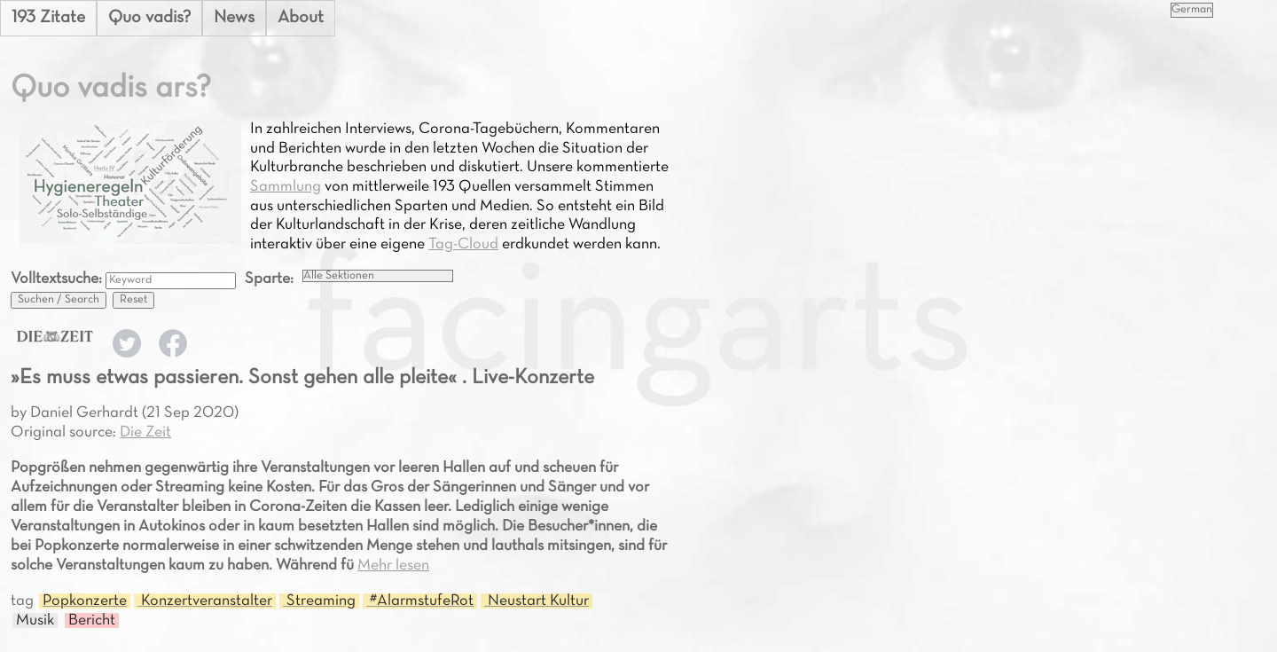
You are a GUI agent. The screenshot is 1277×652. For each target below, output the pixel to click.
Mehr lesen (393, 565)
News (234, 18)
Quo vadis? (149, 18)
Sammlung (285, 186)
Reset (133, 300)
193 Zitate (48, 18)
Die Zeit (145, 432)
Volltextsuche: (58, 279)
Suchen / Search (58, 300)
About (301, 18)
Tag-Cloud (463, 244)
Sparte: (269, 279)
